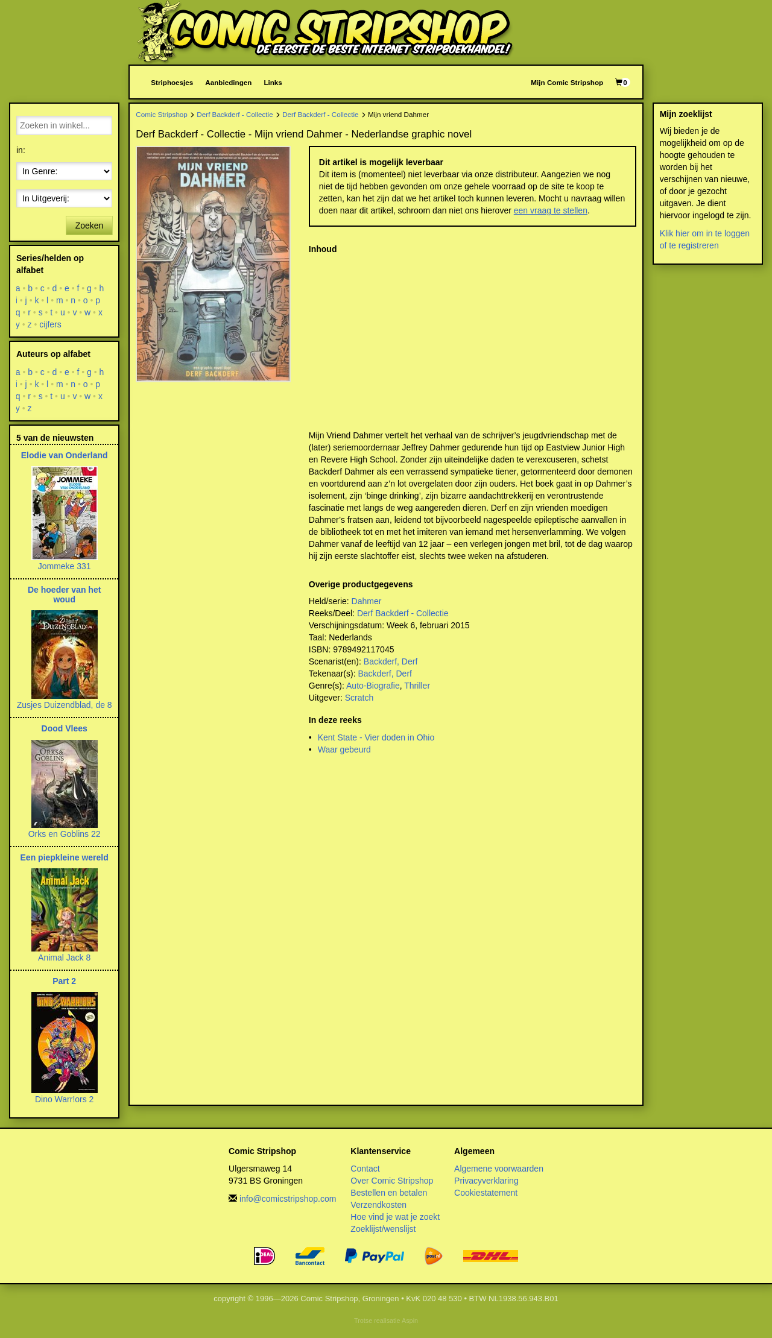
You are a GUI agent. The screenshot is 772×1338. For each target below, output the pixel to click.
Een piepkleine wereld (65, 857)
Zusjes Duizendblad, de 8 (64, 705)
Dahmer (367, 601)
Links (273, 82)
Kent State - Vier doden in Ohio (376, 737)
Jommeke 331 (64, 566)
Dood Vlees (64, 728)
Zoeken (89, 225)
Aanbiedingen (228, 82)
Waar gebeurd (344, 749)
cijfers (50, 324)
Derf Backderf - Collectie (235, 114)
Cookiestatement (485, 1193)
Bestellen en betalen (388, 1193)
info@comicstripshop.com (288, 1199)
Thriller (417, 685)
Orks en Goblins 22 (64, 834)
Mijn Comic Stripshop (567, 82)
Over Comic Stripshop (391, 1180)
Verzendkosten (378, 1205)
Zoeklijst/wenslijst (383, 1229)
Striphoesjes (172, 82)
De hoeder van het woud (64, 594)
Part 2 (64, 981)
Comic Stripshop (162, 114)
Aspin (410, 1320)
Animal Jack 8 (64, 957)
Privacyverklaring (486, 1180)
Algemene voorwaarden (498, 1168)
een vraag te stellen (550, 210)
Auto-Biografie (373, 685)
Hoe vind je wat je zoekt (395, 1217)
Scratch (359, 697)
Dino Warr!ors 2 (64, 1099)
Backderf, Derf (390, 661)
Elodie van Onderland (64, 455)
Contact (364, 1168)
